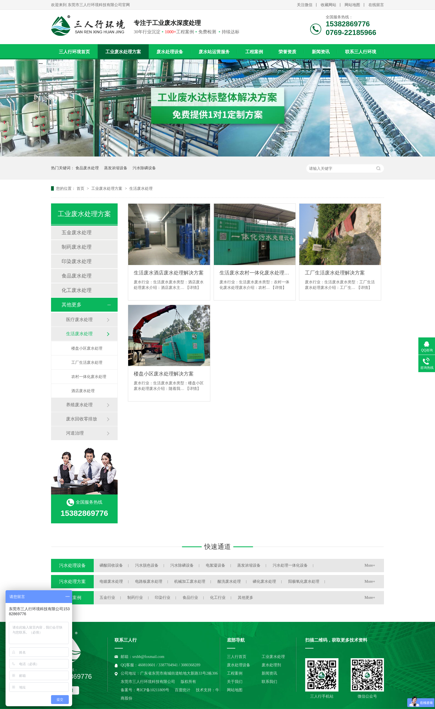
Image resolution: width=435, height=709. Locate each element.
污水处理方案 (72, 581)
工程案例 (254, 51)
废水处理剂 (271, 665)
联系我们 (269, 682)
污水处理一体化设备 (290, 565)
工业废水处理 (273, 657)
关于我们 (234, 682)
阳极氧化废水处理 (303, 581)
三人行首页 (236, 657)
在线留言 (376, 5)
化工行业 (218, 598)
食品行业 (190, 598)
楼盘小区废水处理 (86, 348)
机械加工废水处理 (189, 581)
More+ (370, 565)
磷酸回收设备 (111, 565)
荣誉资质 (287, 51)
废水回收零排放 (81, 419)
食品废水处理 (87, 168)
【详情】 (193, 287)
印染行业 (162, 598)
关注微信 (304, 5)
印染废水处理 (77, 261)
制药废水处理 (77, 247)
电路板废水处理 (148, 581)
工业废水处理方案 (123, 51)
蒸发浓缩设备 (115, 168)
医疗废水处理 (79, 319)
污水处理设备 (72, 565)
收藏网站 (328, 5)
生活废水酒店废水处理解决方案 (169, 273)
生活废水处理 (141, 188)
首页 (81, 188)
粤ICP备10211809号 (152, 690)
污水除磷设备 (144, 168)
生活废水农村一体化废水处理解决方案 (254, 273)
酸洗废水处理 (229, 581)
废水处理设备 (169, 51)
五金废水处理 (77, 232)
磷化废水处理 (264, 581)
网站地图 (352, 5)
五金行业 (107, 598)
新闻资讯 (321, 51)
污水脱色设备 (146, 565)
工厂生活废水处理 (86, 362)
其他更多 (72, 304)
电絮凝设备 (215, 565)
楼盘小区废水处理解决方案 (164, 374)
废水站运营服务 (214, 51)
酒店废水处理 (83, 390)
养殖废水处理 (79, 404)
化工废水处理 (77, 290)
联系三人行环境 (360, 51)
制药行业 (135, 598)
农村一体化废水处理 (88, 376)
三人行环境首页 (74, 51)
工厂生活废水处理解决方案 (335, 273)
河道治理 (75, 433)
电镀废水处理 (111, 581)
